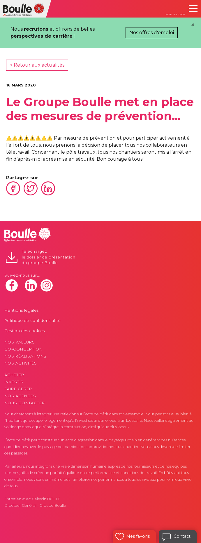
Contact (182, 536)
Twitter (31, 188)
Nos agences (20, 396)
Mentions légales (21, 310)
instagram (46, 285)
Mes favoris (138, 536)
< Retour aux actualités (37, 65)
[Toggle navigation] (193, 8)
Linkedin (48, 188)
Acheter (14, 375)
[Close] (193, 25)
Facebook (13, 188)
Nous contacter (24, 403)
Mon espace (175, 14)
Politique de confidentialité (32, 320)
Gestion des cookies (24, 331)
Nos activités (20, 363)
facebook (12, 285)
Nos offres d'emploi (151, 32)
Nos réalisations (25, 356)
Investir (14, 382)
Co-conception (23, 349)
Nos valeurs (19, 342)
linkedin (31, 285)
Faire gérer (18, 389)
